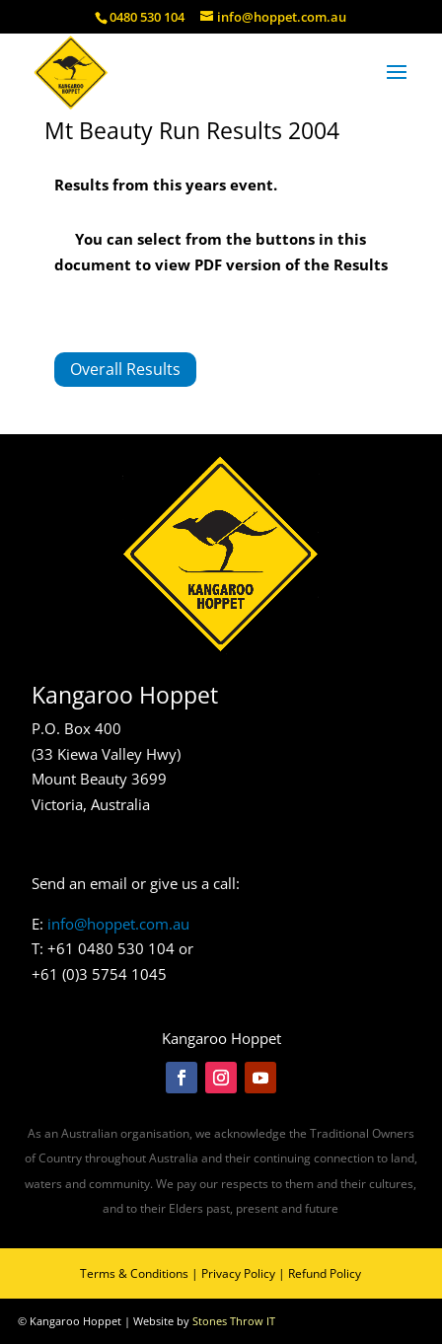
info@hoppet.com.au (118, 923)
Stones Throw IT (233, 1320)
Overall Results (125, 369)
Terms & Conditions (134, 1273)
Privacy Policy (238, 1273)
